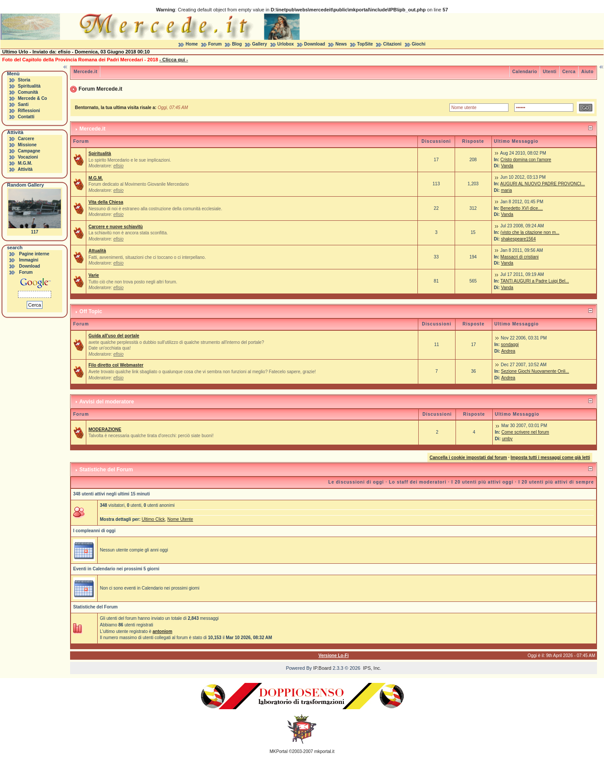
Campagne (29, 150)
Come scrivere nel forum (525, 432)
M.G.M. (25, 163)
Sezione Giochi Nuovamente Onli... (535, 371)
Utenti (549, 71)
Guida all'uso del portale (113, 335)
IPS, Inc (371, 668)
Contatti (26, 116)
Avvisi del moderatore (106, 402)
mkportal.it (324, 751)
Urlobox (285, 44)
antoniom (162, 631)
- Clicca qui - (173, 59)
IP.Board (322, 668)
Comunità (28, 92)
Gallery (259, 44)
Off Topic (90, 311)
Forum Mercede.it (100, 89)
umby (507, 438)
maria (506, 190)
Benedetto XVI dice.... (522, 208)
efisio (118, 165)
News (341, 44)
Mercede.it (85, 71)
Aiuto (587, 71)
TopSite (365, 44)
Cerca (569, 71)
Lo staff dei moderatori (417, 482)
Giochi (418, 44)
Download (314, 44)
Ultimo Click (153, 519)
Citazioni (392, 44)
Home (192, 44)
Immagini (29, 260)
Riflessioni (29, 110)
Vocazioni (28, 157)
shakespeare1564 (518, 239)
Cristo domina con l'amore (526, 159)
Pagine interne (34, 253)
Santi (23, 104)
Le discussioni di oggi (356, 482)
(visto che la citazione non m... (530, 232)
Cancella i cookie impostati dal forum (468, 457)
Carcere (26, 138)
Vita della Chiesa (105, 202)
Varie (93, 275)
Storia (24, 80)
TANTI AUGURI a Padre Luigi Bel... (534, 281)
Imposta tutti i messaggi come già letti (550, 457)
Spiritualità (29, 86)
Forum (215, 44)
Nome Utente (180, 519)
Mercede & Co (32, 98)
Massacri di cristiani (520, 257)
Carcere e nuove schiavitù (115, 226)
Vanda (507, 165)
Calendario (524, 71)
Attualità (97, 250)
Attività (25, 169)
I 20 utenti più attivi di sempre (556, 482)
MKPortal (279, 751)
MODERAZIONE (104, 429)
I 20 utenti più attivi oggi (482, 482)
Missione (27, 144)
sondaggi (510, 344)
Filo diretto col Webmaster (115, 365)
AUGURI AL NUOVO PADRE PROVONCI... (542, 183)
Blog (237, 44)
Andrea (508, 351)
